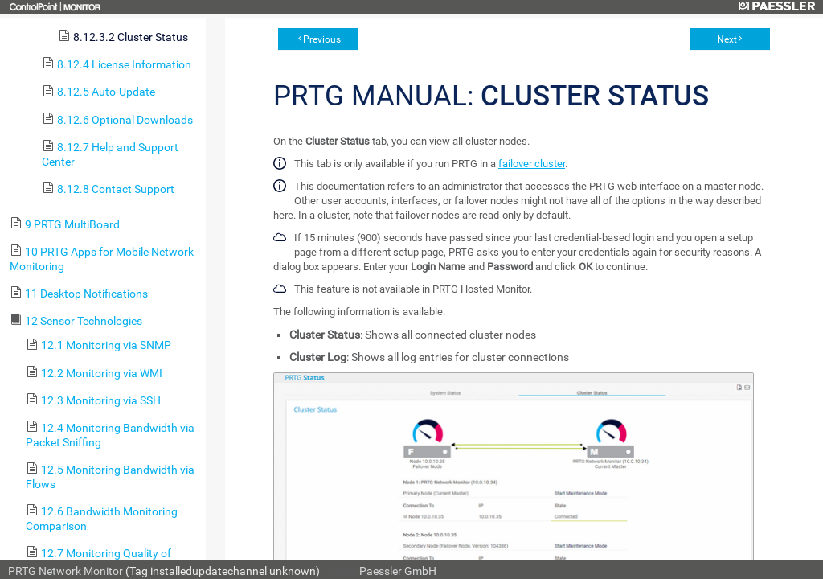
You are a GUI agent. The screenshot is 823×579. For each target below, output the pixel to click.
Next (727, 39)
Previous (322, 39)
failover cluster (531, 164)
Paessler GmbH (397, 571)
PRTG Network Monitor (65, 571)
